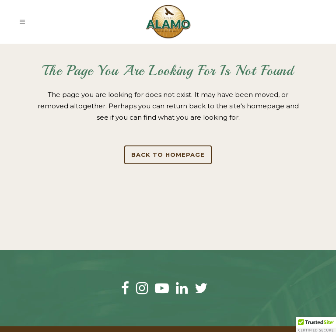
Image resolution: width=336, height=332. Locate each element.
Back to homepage (168, 154)
